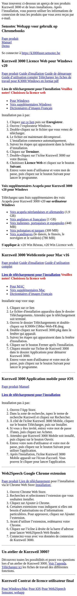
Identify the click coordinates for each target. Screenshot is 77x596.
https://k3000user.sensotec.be (41, 53)
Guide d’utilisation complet (20, 77)
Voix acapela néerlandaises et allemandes (37, 212)
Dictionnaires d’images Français (31, 108)
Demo (6, 46)
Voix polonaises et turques (27, 230)
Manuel (7, 42)
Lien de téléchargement (34, 481)
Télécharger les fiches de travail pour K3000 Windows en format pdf (36, 79)
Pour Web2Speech (54, 588)
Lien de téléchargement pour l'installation (31, 274)
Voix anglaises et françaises (28, 219)
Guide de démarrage (58, 73)
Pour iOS (35, 588)
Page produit (10, 38)
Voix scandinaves (21, 234)
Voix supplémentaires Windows (30, 104)
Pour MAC (17, 286)
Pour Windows (19, 100)
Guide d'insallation (31, 73)
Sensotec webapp (13, 592)
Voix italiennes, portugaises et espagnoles (37, 223)
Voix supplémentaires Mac (27, 290)
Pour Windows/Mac (15, 588)
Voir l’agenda (57, 563)
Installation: (43, 485)
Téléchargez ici (12, 567)
